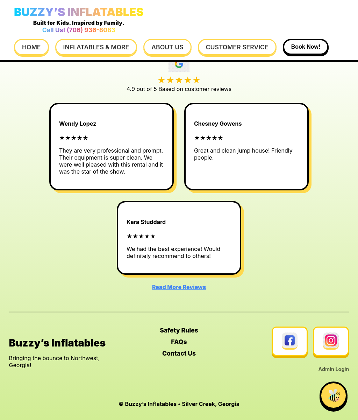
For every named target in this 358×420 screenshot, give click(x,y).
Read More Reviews (179, 287)
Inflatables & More (96, 47)
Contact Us (179, 353)
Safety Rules (179, 330)
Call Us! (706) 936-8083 (78, 30)
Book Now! (306, 47)
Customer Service (237, 47)
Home (31, 47)
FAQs (179, 341)
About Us (167, 47)
